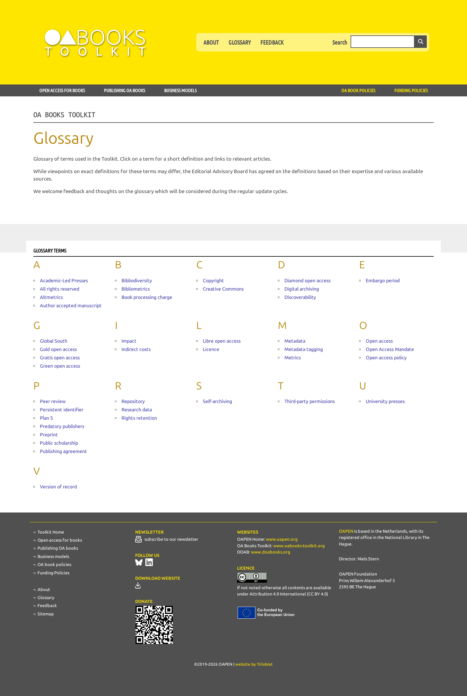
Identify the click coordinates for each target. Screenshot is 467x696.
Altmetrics (51, 297)
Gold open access (58, 349)
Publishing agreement (63, 451)
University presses (385, 401)
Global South (53, 341)
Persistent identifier (61, 410)
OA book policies (358, 90)
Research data (137, 410)
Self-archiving (217, 401)
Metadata (294, 341)
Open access (379, 341)
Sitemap (46, 614)
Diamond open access (307, 280)
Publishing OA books (124, 90)
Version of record (58, 487)
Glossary (239, 42)
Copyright (213, 280)
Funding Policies (411, 90)
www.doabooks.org (270, 552)
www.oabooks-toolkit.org (299, 545)
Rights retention (139, 418)
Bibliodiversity (137, 280)
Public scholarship (59, 443)
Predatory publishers (62, 426)
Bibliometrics (136, 289)
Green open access (60, 366)
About (211, 42)
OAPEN (346, 531)
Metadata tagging (303, 349)
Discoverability (300, 297)
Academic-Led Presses (64, 280)
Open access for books (62, 90)
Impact (129, 341)
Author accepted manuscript (71, 305)
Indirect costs (136, 349)
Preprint (49, 435)
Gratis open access (60, 357)
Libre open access (222, 341)
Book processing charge (147, 297)
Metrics (292, 357)
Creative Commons (223, 289)
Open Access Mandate (390, 349)
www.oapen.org (282, 539)
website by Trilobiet (254, 664)
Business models (180, 90)
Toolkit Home (51, 532)
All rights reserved (59, 289)
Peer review (53, 401)
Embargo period (383, 280)
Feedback (272, 42)
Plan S (46, 418)
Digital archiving (301, 289)
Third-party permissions (309, 401)
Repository (133, 401)
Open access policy (386, 357)
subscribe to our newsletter (166, 539)
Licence (211, 349)
